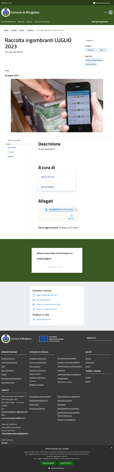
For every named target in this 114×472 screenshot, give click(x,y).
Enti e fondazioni (7, 370)
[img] (25, 140)
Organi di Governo (8, 358)
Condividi (90, 40)
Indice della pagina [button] (14, 140)
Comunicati (90, 362)
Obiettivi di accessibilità (66, 419)
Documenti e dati (7, 382)
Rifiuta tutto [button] (66, 463)
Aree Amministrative (9, 362)
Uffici (3, 366)
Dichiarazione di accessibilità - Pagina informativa (68, 414)
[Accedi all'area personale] (101, 3)
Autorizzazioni (62, 378)
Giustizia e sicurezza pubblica (68, 362)
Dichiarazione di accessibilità (68, 408)
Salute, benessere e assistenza (69, 374)
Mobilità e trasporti (36, 384)
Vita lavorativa (34, 366)
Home (6, 30)
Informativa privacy (64, 400)
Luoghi (88, 377)
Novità (14, 30)
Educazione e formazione (66, 358)
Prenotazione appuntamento (40, 396)
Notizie (88, 358)
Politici (3, 374)
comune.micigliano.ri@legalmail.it (14, 411)
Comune (30, 30)
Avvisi (21, 30)
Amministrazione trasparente (68, 396)
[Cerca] (110, 12)
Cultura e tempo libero (37, 362)
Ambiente (61, 370)
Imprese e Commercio (37, 370)
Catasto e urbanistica (37, 377)
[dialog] (57, 458)
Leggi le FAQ (34, 404)
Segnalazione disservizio (38, 400)
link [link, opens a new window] (78, 459)
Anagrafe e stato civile (37, 358)
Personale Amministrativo (11, 378)
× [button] (111, 448)
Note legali (61, 404)
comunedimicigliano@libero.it (13, 418)
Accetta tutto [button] (48, 463)
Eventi (88, 381)
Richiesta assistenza (37, 408)
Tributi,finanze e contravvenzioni (69, 366)
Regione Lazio (6, 3)
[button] (57, 468)
